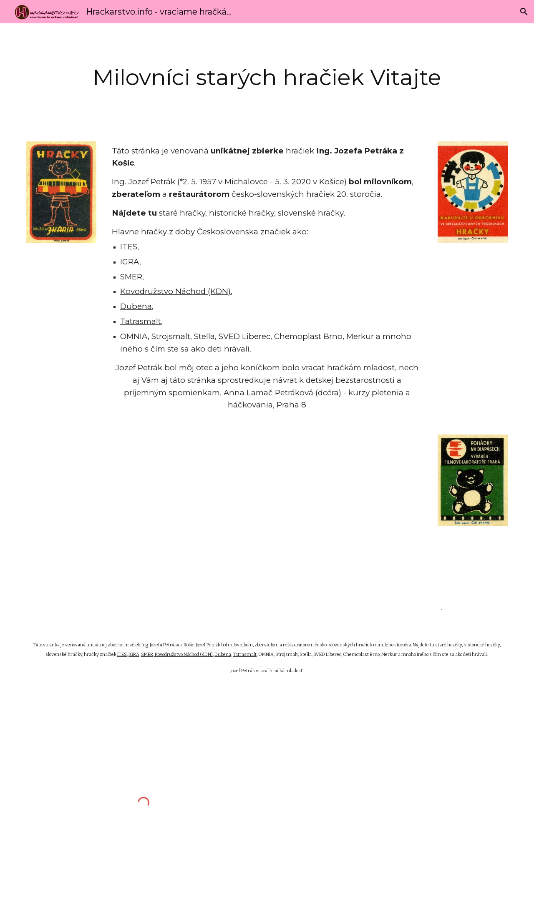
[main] (267, 77)
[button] (524, 12)
